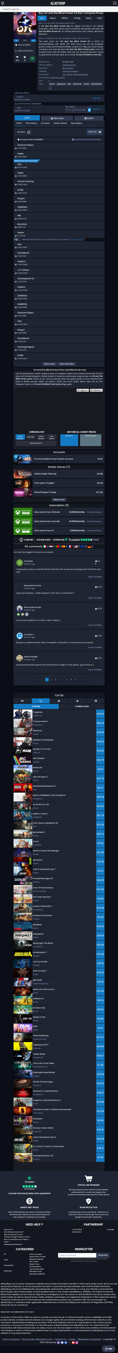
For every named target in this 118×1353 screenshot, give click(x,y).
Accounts (45, 123)
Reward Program (36, 1267)
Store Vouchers (35, 1262)
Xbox (6, 1267)
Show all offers (67, 371)
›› (85, 687)
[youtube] (73, 1349)
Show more (49, 371)
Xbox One (55, 78)
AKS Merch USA (35, 1279)
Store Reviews (35, 1274)
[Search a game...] (59, 9)
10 (71, 687)
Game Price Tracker (37, 1264)
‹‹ (37, 687)
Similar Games (60, 123)
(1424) (81, 547)
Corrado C (29, 642)
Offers (19, 123)
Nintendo (8, 1278)
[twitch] (59, 1349)
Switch (62, 78)
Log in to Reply (95, 584)
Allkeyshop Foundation (89, 1346)
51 (84, 554)
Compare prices (77, 243)
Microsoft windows (80, 74)
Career (71, 1346)
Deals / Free (34, 1271)
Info (42, 18)
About (53, 18)
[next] (33, 40)
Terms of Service (10, 1346)
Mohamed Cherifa (32, 593)
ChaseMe (28, 568)
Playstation (9, 1273)
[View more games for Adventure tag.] (61, 85)
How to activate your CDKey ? (16, 1247)
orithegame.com (69, 65)
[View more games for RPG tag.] (69, 85)
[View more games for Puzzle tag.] (86, 85)
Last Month (51, 445)
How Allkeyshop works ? (14, 1239)
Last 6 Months (41, 445)
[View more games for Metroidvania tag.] (96, 85)
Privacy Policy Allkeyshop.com (37, 1346)
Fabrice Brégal (30, 664)
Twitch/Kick (77, 1237)
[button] (78, 110)
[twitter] (70, 1349)
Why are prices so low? (13, 1242)
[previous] (16, 40)
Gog (64, 74)
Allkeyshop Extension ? (13, 1252)
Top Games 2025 (36, 1276)
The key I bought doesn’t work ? (17, 1244)
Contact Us (60, 1346)
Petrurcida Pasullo (32, 615)
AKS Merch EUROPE (37, 1281)
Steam (69, 74)
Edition (65, 18)
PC (5, 1262)
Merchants (76, 1239)
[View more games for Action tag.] (52, 85)
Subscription (76, 123)
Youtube (110, 1237)
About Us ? (8, 1237)
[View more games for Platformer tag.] (77, 85)
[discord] (62, 1349)
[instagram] (76, 1349)
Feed (99, 18)
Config (77, 18)
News (88, 18)
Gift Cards (33, 1269)
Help (108, 1348)
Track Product (36, 451)
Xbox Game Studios (70, 71)
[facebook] (66, 1349)
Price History (31, 123)
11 (75, 687)
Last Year (30, 444)
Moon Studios (68, 68)
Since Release (20, 445)
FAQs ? (7, 1249)
